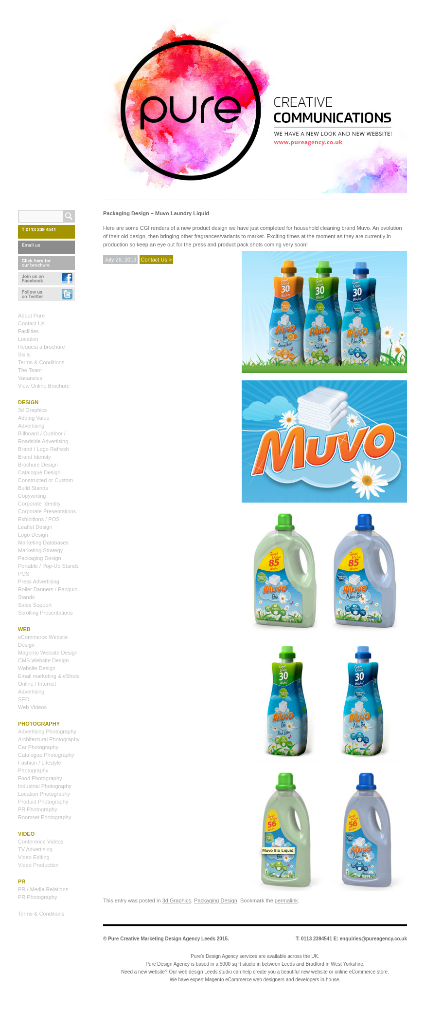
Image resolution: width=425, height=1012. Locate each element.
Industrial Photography (44, 786)
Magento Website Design (48, 653)
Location (28, 339)
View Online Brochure (44, 386)
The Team (30, 370)
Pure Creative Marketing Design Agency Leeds (161, 938)
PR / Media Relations (43, 889)
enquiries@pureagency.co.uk (373, 938)
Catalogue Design (39, 472)
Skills (24, 354)
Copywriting (32, 496)
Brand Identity (34, 457)
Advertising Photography (47, 731)
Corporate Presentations (47, 511)
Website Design (36, 668)
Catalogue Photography (46, 755)
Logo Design (33, 535)
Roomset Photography (44, 817)
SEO (23, 699)
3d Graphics (176, 900)
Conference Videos (40, 841)
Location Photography (44, 794)
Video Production (38, 865)
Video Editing (34, 857)
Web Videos (32, 707)
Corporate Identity (39, 503)
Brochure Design (38, 465)
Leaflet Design (35, 527)
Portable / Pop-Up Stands (48, 566)
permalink (286, 900)
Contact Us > (156, 259)
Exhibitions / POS (39, 519)
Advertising (31, 426)
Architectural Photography (49, 739)
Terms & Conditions (41, 362)
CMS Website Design (43, 660)
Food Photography (40, 778)
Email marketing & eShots (49, 676)
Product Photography (43, 802)
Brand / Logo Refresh (43, 449)
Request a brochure (41, 347)
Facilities (28, 331)
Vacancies (30, 378)
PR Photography (37, 809)
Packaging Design (215, 900)
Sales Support (35, 605)
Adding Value (34, 418)
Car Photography (38, 747)
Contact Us (31, 323)
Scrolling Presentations (45, 613)
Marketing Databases (43, 542)
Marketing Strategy (40, 550)
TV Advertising (35, 849)
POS (23, 574)
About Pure (31, 316)
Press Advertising (38, 581)
